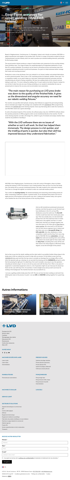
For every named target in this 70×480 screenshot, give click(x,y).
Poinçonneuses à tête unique (43, 379)
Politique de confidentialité (38, 474)
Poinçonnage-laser (40, 377)
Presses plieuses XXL (41, 364)
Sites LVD (4, 345)
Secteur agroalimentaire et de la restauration (13, 427)
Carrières (4, 335)
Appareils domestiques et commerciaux (12, 406)
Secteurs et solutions (10, 403)
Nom (3, 446)
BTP (3, 408)
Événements (5, 341)
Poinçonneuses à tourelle (42, 381)
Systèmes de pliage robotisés (43, 360)
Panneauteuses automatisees (9, 377)
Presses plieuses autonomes (43, 362)
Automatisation (6, 364)
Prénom (4, 439)
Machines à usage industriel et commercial (12, 421)
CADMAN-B (47, 105)
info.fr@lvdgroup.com (46, 471)
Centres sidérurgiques (7, 410)
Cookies (48, 474)
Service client (5, 333)
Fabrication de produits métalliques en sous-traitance (15, 419)
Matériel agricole (6, 423)
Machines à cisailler (9, 389)
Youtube (9, 352)
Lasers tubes (5, 362)
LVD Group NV (9, 474)
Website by (6, 476)
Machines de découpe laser (11, 357)
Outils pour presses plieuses (42, 368)
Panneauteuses (7, 374)
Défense (4, 412)
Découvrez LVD (6, 339)
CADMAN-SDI (17, 106)
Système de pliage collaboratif (43, 366)
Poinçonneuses (41, 374)
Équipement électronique (8, 415)
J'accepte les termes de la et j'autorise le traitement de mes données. (31, 458)
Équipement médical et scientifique (11, 417)
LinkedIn (6, 352)
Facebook (2, 352)
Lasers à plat (5, 360)
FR (63, 2)
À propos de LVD (6, 331)
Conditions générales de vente (22, 474)
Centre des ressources (8, 343)
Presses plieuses (41, 357)
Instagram (4, 352)
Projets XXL (5, 425)
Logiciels (39, 389)
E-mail (4, 452)
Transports (4, 429)
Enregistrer (7, 462)
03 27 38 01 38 (36, 471)
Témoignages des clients (9, 337)
